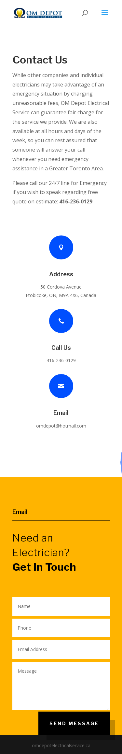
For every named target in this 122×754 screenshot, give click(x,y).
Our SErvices (120, 462)
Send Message (74, 723)
